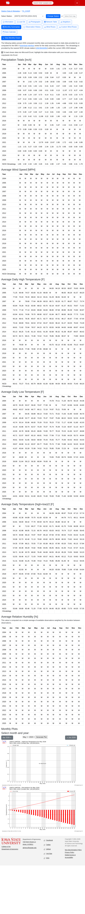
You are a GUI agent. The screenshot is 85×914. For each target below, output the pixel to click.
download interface (27, 45)
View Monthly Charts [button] (11, 38)
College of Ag (6, 846)
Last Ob (21, 21)
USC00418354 (41, 48)
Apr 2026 (7, 737)
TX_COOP (26, 11)
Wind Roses (49, 27)
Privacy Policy (69, 852)
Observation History (32, 27)
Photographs (34, 21)
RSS (46, 858)
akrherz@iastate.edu (29, 848)
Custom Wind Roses (68, 27)
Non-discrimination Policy (73, 850)
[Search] (42, 3)
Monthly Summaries (11, 27)
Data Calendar (9, 32)
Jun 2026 (71, 737)
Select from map (70, 16)
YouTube (48, 854)
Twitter (47, 845)
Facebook (48, 840)
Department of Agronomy (10, 849)
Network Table (50, 21)
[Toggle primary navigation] (77, 3)
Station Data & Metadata (10, 11)
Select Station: (6, 16)
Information (8, 21)
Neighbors (66, 21)
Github (47, 849)
